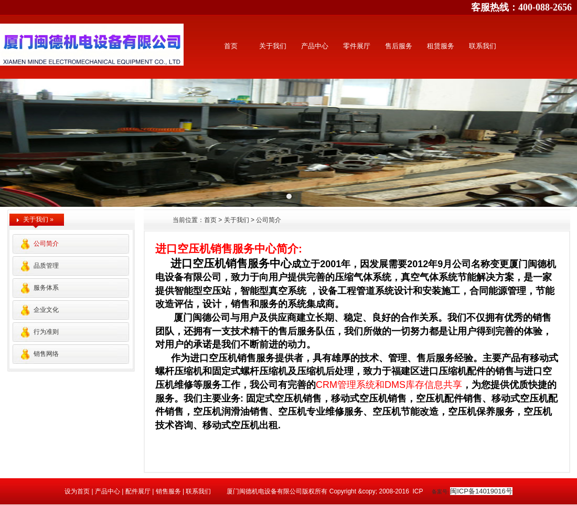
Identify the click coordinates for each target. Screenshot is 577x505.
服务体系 (46, 287)
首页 (231, 46)
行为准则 (46, 331)
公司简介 (46, 243)
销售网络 (46, 353)
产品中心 (314, 46)
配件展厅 (136, 491)
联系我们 (482, 46)
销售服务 (168, 491)
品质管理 (46, 265)
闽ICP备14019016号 (481, 491)
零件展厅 (356, 46)
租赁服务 (440, 46)
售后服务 (398, 46)
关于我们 (272, 46)
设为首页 (78, 491)
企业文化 (46, 309)
